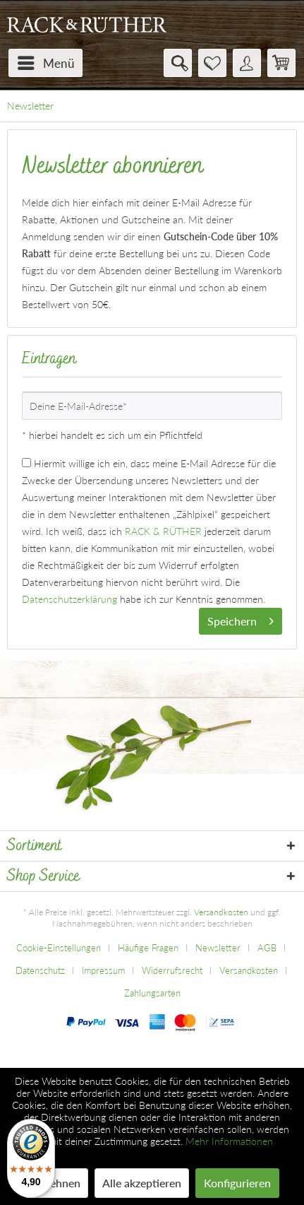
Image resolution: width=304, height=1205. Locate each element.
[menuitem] (45, 63)
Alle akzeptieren (141, 1182)
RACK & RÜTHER (163, 531)
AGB (266, 947)
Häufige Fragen (148, 947)
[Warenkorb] (281, 63)
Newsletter (218, 947)
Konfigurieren (237, 1182)
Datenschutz (40, 970)
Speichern (240, 619)
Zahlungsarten (152, 993)
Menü (46, 61)
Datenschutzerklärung (69, 599)
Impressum (103, 970)
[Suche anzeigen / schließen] (178, 63)
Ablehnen (56, 1182)
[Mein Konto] (247, 63)
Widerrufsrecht (172, 970)
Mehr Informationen (229, 1141)
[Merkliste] (212, 63)
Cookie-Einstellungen (58, 947)
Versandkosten (221, 912)
